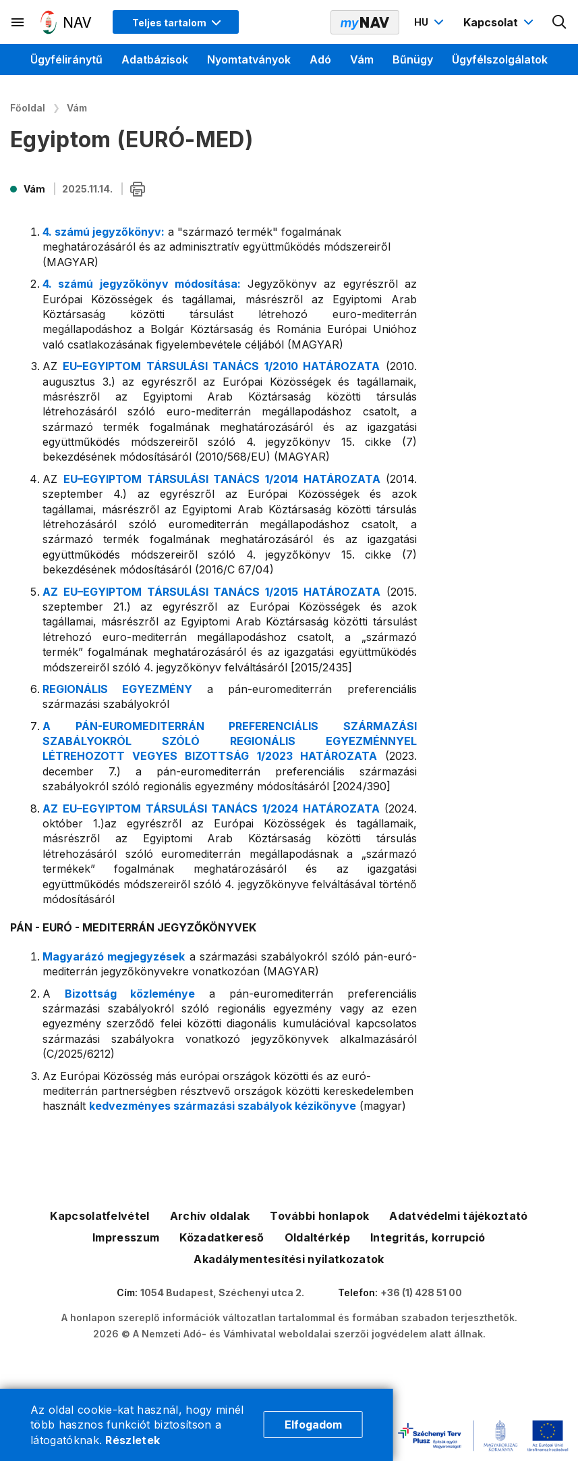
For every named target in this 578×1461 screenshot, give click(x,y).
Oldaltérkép (318, 1237)
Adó (320, 59)
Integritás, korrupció (428, 1237)
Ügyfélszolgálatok (500, 59)
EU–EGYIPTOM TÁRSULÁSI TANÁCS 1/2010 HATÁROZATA (221, 366)
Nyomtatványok (249, 59)
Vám (362, 59)
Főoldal (27, 107)
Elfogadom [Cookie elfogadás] (313, 1424)
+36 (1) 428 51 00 (421, 1292)
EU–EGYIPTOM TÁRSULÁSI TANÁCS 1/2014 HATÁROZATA (224, 479)
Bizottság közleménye (136, 993)
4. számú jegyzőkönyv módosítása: (141, 283)
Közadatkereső (221, 1237)
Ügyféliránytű (66, 59)
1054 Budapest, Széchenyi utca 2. (222, 1292)
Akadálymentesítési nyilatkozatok (289, 1259)
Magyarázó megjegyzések (113, 956)
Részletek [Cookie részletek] (132, 1440)
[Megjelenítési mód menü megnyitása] (176, 22)
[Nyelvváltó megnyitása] (431, 22)
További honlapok (319, 1216)
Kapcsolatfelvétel (99, 1216)
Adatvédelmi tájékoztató (458, 1216)
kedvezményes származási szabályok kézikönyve (222, 1105)
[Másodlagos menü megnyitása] (18, 22)
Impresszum (125, 1237)
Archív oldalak (210, 1216)
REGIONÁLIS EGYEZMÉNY (117, 689)
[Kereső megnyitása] (560, 22)
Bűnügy (413, 59)
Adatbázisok (154, 59)
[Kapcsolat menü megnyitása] (500, 22)
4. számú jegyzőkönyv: (103, 231)
